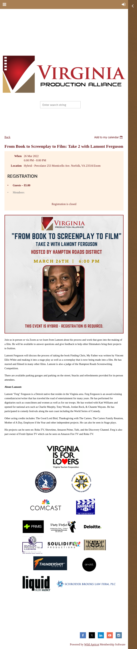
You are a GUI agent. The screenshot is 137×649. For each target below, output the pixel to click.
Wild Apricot (91, 644)
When (18, 156)
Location (16, 165)
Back (7, 137)
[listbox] (109, 137)
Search (84, 104)
